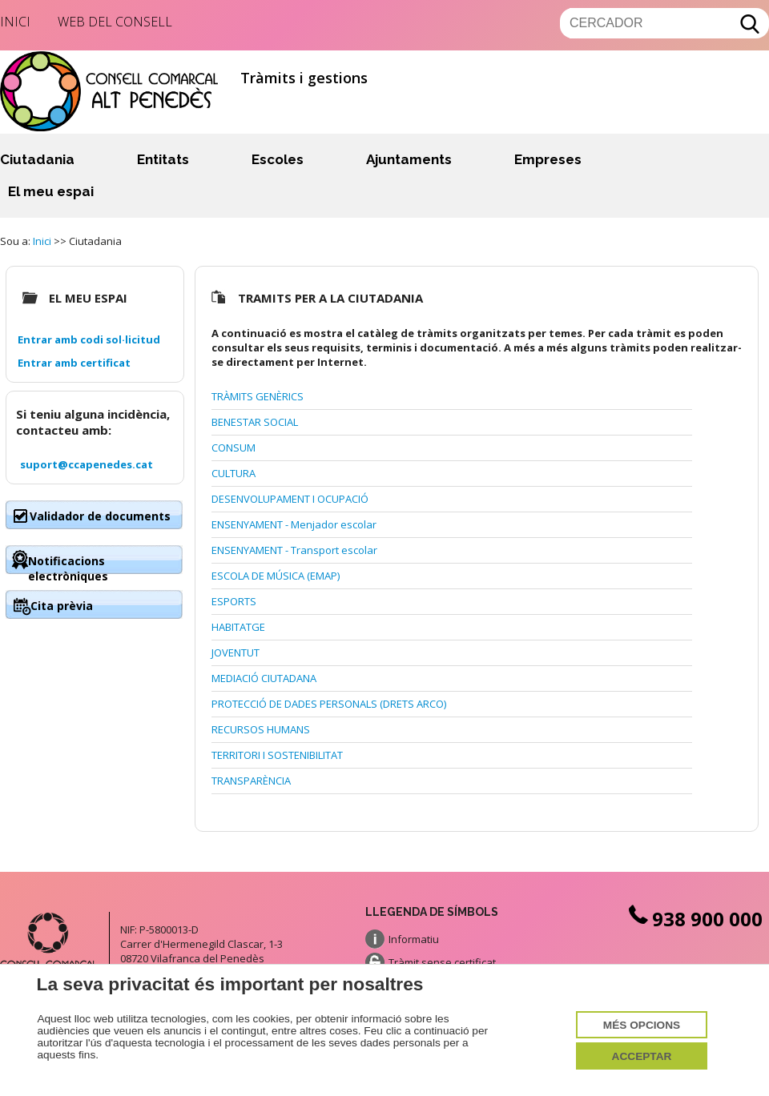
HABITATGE (238, 627)
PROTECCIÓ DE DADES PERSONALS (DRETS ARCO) (328, 704)
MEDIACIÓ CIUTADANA (263, 678)
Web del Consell (115, 21)
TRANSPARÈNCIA (251, 780)
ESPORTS (233, 601)
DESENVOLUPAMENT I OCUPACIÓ (289, 499)
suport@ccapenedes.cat (86, 464)
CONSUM (233, 447)
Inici (15, 21)
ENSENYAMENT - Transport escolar (294, 550)
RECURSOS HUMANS (260, 729)
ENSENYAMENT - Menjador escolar (293, 524)
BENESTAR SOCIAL (254, 422)
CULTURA (233, 473)
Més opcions (641, 1024)
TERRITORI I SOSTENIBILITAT (277, 755)
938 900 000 (694, 918)
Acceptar (642, 1056)
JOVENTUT (235, 652)
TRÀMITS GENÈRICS (257, 396)
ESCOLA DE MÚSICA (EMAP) (275, 575)
